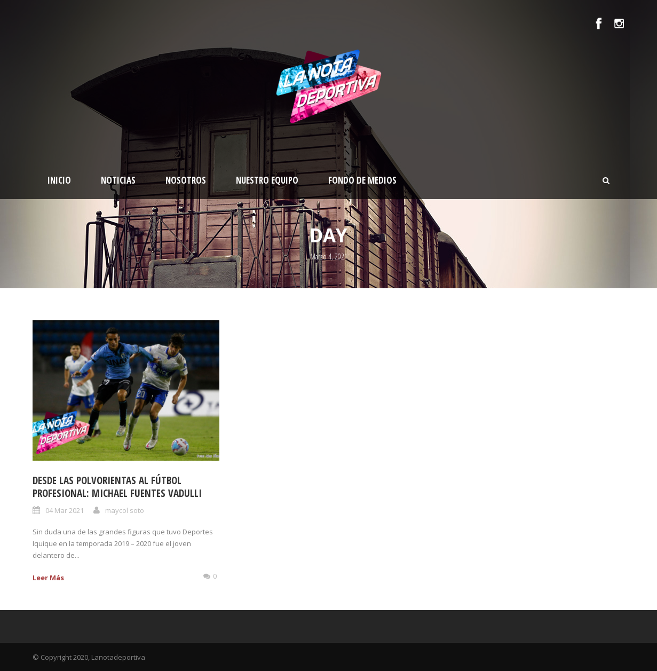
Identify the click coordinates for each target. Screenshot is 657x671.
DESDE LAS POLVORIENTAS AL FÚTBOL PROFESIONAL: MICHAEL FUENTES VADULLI (117, 487)
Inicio (59, 180)
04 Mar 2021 (64, 510)
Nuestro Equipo (267, 180)
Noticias (118, 180)
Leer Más (48, 577)
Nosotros (185, 180)
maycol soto (124, 510)
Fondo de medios (362, 180)
